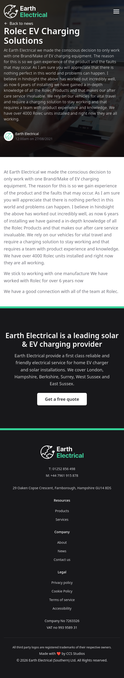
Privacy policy (62, 582)
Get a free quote (62, 399)
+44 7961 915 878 (64, 475)
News (62, 551)
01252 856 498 (63, 468)
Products (62, 511)
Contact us (62, 559)
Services (62, 519)
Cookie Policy (62, 591)
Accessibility (62, 608)
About (62, 542)
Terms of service (62, 599)
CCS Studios (75, 653)
